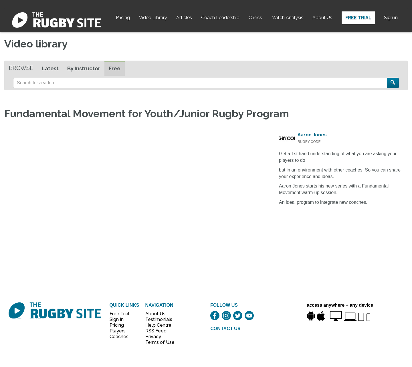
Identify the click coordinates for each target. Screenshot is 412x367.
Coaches (119, 336)
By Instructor (83, 68)
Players (118, 331)
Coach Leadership (220, 17)
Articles (184, 17)
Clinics (255, 17)
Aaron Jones (312, 134)
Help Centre (156, 325)
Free (114, 68)
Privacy (153, 336)
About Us (322, 17)
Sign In (117, 319)
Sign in (391, 17)
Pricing (123, 17)
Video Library (153, 17)
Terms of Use (156, 342)
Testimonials (156, 319)
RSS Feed (156, 331)
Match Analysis (287, 17)
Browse (21, 68)
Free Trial (358, 17)
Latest (50, 68)
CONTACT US (225, 328)
